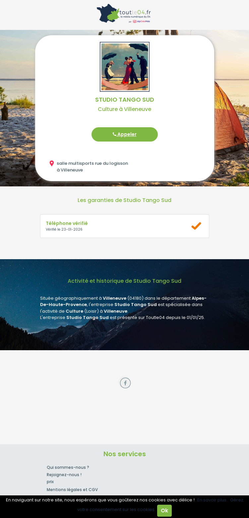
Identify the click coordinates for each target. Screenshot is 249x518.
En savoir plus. (212, 500)
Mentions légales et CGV (72, 489)
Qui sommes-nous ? (68, 467)
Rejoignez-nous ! (64, 474)
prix (50, 481)
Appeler (125, 134)
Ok (164, 510)
